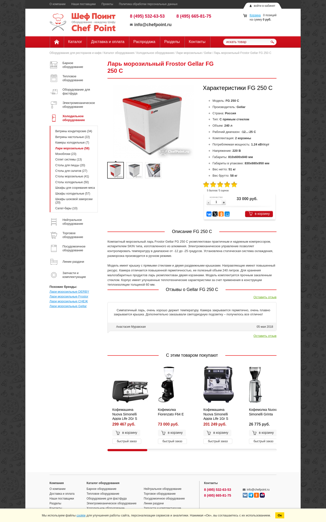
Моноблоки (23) (65, 154)
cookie (81, 515)
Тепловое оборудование (103, 493)
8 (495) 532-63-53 (147, 16)
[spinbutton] (216, 202)
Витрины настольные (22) (72, 137)
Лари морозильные (189, 53)
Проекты (107, 4)
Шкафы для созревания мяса (75, 187)
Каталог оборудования (119, 53)
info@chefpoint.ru (151, 24)
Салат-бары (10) (66, 208)
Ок (280, 515)
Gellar (208, 53)
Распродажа (144, 42)
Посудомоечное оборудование (164, 498)
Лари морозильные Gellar (68, 306)
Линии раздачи (154, 503)
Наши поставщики (83, 4)
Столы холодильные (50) (72, 182)
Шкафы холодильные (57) (72, 193)
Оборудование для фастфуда (107, 498)
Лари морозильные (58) (72, 148)
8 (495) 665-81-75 (194, 16)
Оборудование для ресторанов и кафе (75, 53)
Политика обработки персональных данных (148, 4)
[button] (224, 202)
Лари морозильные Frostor (69, 296)
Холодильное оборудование (155, 53)
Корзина (255, 15)
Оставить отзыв (265, 297)
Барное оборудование (102, 489)
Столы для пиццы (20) (70, 165)
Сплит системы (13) (68, 159)
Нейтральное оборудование (162, 489)
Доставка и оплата (107, 42)
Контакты (197, 42)
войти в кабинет (264, 5)
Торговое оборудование (160, 493)
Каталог (75, 42)
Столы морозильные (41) (72, 176)
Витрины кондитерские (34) (73, 131)
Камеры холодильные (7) (72, 142)
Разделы (172, 42)
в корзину (259, 213)
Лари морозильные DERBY (69, 291)
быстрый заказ (127, 441)
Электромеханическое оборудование (112, 503)
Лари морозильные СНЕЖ (69, 301)
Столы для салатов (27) (71, 171)
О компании (57, 4)
